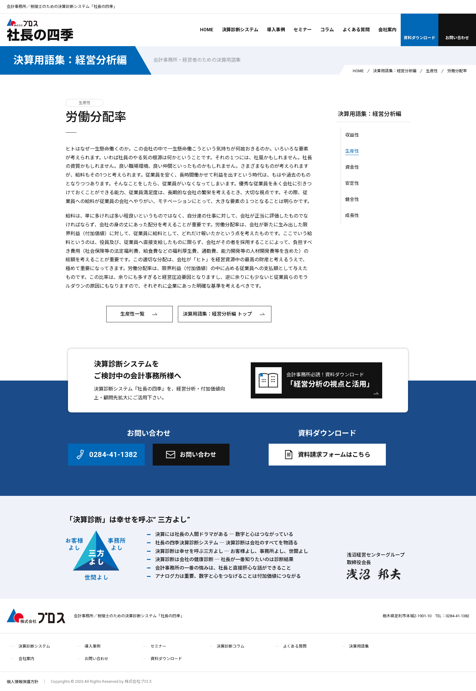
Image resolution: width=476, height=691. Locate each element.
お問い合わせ (457, 29)
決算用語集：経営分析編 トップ (225, 314)
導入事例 (276, 29)
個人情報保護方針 (22, 681)
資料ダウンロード (419, 29)
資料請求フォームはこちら (326, 455)
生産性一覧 (139, 314)
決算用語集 (359, 646)
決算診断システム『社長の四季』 (130, 389)
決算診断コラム (230, 646)
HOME (206, 29)
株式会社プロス (36, 615)
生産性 (432, 71)
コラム (327, 29)
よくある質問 (356, 29)
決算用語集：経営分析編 (70, 60)
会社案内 (387, 29)
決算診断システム (240, 29)
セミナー (303, 29)
